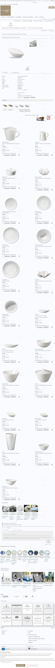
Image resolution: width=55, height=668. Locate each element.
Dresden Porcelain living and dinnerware (6, 619)
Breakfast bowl (11, 305)
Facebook (33, 648)
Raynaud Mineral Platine (20, 510)
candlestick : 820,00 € (48, 585)
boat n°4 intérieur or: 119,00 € (12, 518)
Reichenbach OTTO (25, 554)
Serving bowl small (44, 340)
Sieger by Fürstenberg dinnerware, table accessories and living (38, 608)
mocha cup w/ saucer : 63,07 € (35, 561)
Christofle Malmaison (48, 578)
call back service (45, 0)
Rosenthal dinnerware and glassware (48, 619)
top (53, 627)
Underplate (11, 270)
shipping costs (32, 634)
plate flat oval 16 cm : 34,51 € (2, 561)
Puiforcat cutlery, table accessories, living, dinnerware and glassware (6, 608)
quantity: (19, 97)
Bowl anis (44, 270)
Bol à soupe (11, 477)
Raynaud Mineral (5, 510)
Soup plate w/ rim (44, 235)
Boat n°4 (44, 305)
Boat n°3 (11, 340)
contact (30, 631)
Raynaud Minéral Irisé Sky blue (34, 510)
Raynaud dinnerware (48, 606)
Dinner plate (11, 235)
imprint (30, 642)
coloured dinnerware (48, 20)
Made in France (37, 20)
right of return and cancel (36, 638)
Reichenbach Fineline (30, 554)
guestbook (34, 2)
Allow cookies (20, 665)
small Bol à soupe (44, 442)
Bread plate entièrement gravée (11, 202)
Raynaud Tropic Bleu (47, 554)
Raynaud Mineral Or (12, 510)
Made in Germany (27, 20)
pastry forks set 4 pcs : (38, 589)
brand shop (44, 30)
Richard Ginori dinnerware (17, 618)
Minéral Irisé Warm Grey (27, 107)
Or (5, 106)
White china (17, 20)
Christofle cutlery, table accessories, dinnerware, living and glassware (17, 608)
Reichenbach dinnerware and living (27, 619)
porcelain (5, 4)
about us (39, 0)
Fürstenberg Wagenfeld (6, 578)
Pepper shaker (44, 409)
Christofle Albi (17, 578)
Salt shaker (11, 409)
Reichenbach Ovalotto (3, 554)
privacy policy (32, 640)
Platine (10, 106)
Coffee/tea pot (11, 133)
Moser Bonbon (27, 578)
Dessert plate (44, 202)
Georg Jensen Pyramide (38, 578)
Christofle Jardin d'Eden (19, 555)
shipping (25, 89)
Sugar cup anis (44, 167)
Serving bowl (11, 374)
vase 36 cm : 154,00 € (5, 585)
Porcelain (7, 537)
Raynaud (10, 4)
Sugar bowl (11, 167)
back (2, 627)
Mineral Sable (15, 4)
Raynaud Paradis (8, 554)
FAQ (29, 632)
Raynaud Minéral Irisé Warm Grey (27, 510)
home (2, 4)
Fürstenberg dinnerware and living (27, 607)
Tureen (44, 374)
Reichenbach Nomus (36, 554)
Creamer (44, 133)
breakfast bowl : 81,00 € (8, 561)
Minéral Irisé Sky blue (21, 107)
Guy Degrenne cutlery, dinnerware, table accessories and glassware (38, 620)
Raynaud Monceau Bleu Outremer (14, 555)
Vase (11, 442)
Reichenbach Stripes (41, 554)
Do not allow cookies (33, 665)
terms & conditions (34, 636)
